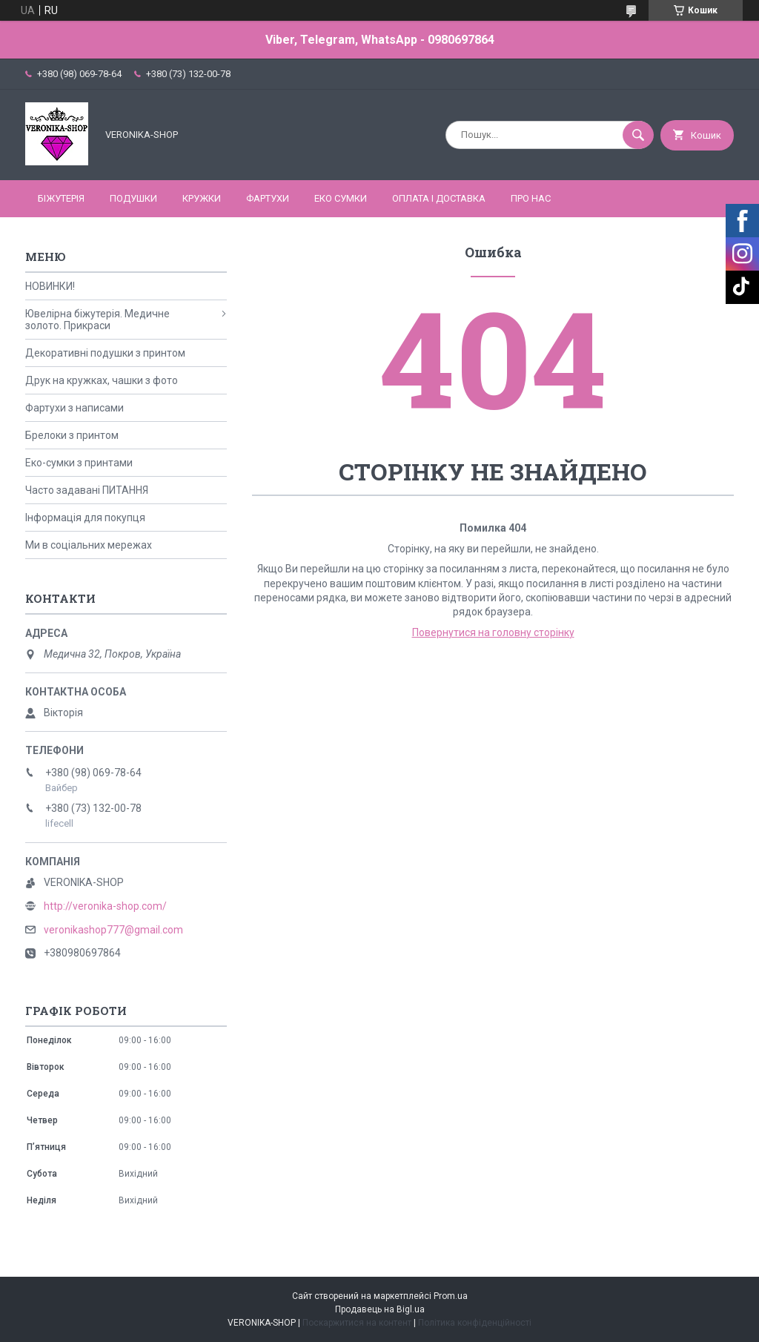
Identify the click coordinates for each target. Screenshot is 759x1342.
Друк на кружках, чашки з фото (101, 380)
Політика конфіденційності (474, 1323)
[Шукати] (638, 135)
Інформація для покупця (85, 517)
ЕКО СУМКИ (340, 198)
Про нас (531, 198)
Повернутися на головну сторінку (493, 632)
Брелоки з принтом (72, 435)
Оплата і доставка (438, 198)
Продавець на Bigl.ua (380, 1309)
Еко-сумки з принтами (79, 463)
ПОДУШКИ (133, 198)
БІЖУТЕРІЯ (61, 198)
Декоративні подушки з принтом (105, 353)
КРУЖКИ (201, 198)
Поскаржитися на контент (356, 1323)
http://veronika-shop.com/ (105, 906)
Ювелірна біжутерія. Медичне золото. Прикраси (97, 319)
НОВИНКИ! (50, 286)
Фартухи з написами (74, 408)
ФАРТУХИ (267, 198)
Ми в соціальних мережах (88, 545)
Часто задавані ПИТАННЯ (86, 490)
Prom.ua (451, 1296)
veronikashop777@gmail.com (113, 930)
